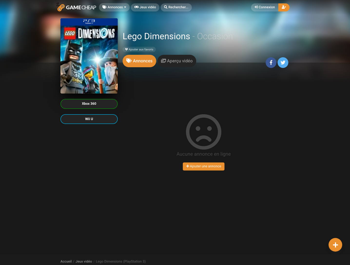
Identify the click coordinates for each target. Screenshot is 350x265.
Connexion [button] (264, 7)
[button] (176, 7)
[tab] (139, 61)
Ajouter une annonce (203, 166)
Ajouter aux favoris (139, 49)
